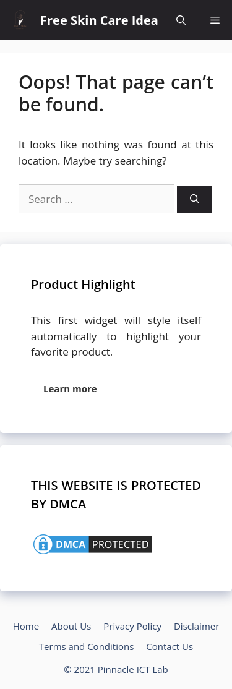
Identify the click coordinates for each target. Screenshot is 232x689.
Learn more (70, 388)
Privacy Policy (132, 626)
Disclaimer (196, 626)
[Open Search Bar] (181, 20)
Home (26, 626)
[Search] (194, 199)
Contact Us (169, 646)
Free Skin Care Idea (99, 20)
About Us (71, 626)
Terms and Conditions (86, 646)
